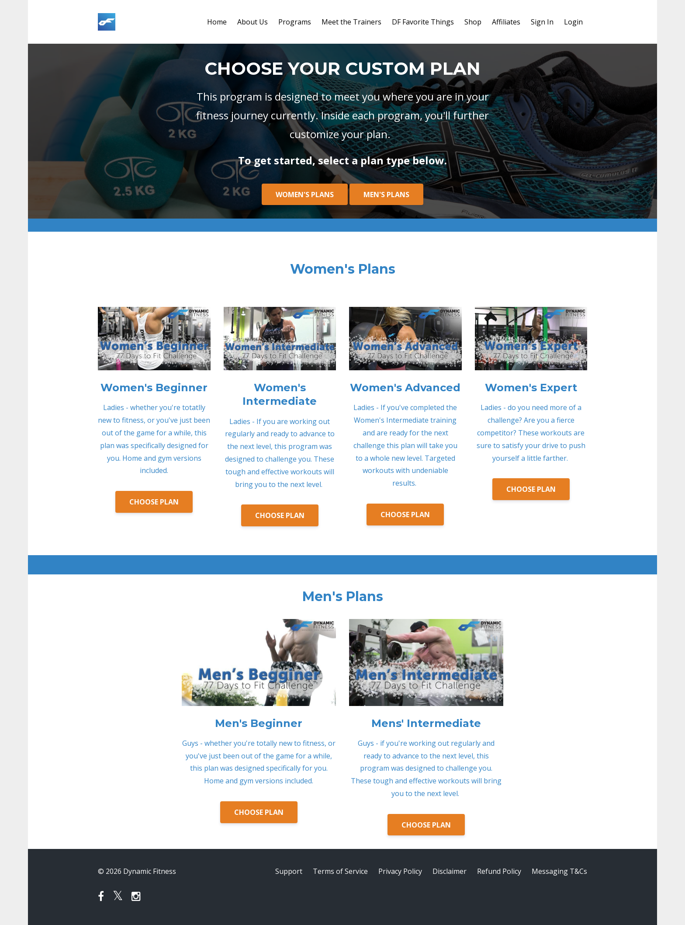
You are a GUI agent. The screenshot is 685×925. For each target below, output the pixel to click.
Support (288, 871)
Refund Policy (499, 871)
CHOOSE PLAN (154, 502)
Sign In (542, 22)
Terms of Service (340, 871)
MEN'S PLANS (386, 194)
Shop (472, 22)
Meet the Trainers (351, 22)
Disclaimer (449, 871)
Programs (294, 22)
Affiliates (506, 22)
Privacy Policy (400, 871)
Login (573, 22)
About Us (252, 22)
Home (217, 22)
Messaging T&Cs (559, 871)
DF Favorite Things (423, 22)
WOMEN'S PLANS (305, 194)
